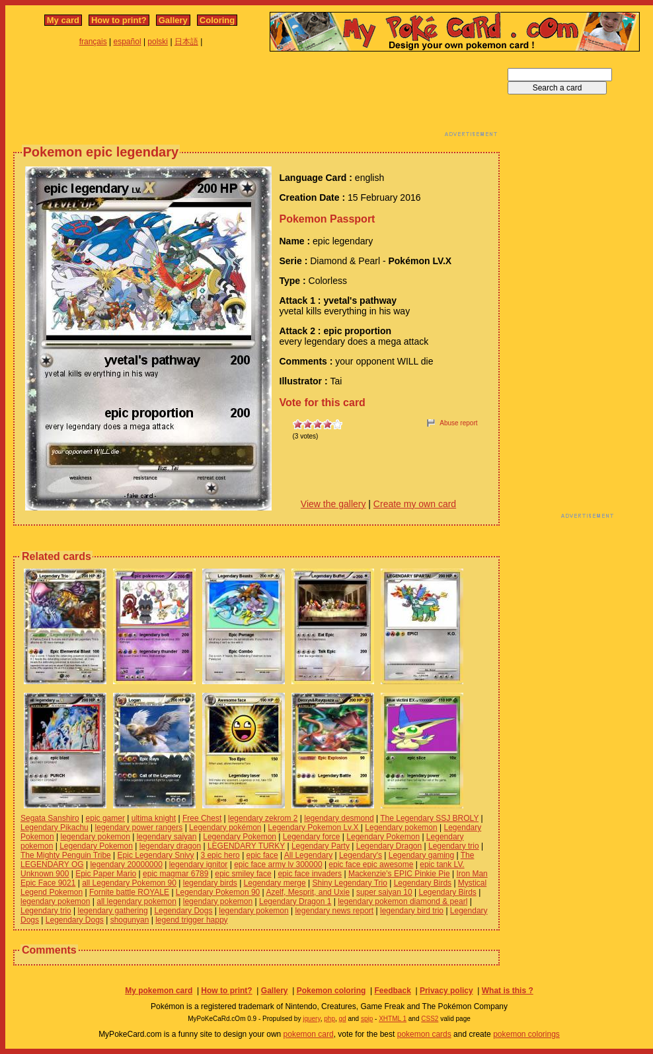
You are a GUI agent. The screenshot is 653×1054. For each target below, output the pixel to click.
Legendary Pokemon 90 (218, 892)
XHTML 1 (392, 1018)
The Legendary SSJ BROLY (429, 818)
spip (367, 1018)
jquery (312, 1018)
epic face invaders (310, 873)
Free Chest (201, 818)
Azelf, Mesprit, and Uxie (308, 892)
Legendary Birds (422, 883)
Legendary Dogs (183, 910)
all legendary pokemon (136, 901)
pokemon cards (424, 1034)
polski (157, 41)
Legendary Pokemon (239, 836)
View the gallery (333, 504)
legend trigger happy (191, 920)
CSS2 (429, 1018)
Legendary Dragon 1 (295, 901)
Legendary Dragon (389, 846)
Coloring (217, 20)
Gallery (173, 20)
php (329, 1018)
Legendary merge (275, 883)
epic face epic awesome (370, 864)
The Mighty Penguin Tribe (65, 855)
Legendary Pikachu (54, 827)
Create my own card (414, 504)
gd (342, 1018)
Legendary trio (453, 846)
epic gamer (105, 818)
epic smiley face (243, 873)
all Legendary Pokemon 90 (129, 883)
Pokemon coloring (331, 990)
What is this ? (507, 990)
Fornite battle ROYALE (129, 892)
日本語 (186, 41)
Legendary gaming (421, 855)
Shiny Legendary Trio (349, 883)
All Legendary (308, 855)
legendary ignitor (198, 864)
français (93, 41)
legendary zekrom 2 (262, 818)
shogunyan (129, 920)
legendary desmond (338, 818)
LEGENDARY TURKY (246, 846)
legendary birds (210, 883)
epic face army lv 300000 (278, 864)
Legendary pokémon (225, 827)
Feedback (392, 990)
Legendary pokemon (401, 827)
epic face (262, 855)
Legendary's (360, 855)
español (127, 41)
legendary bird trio (411, 910)
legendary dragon (170, 846)
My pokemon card (158, 990)
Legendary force (311, 836)
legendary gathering (113, 910)
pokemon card (309, 1034)
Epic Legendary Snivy (156, 855)
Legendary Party (320, 846)
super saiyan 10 (384, 892)
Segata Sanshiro (49, 818)
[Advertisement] (256, 97)
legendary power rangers (139, 827)
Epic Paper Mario (105, 873)
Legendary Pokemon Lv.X (314, 827)
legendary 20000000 (126, 864)
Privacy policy (446, 990)
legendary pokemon (95, 836)
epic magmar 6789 (175, 873)
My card (63, 20)
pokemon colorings (526, 1034)
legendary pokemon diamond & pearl (402, 901)
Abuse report (458, 423)
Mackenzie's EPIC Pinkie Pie (399, 873)
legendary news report (334, 910)
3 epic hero (219, 855)
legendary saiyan (167, 836)
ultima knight (154, 818)
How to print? (119, 20)
